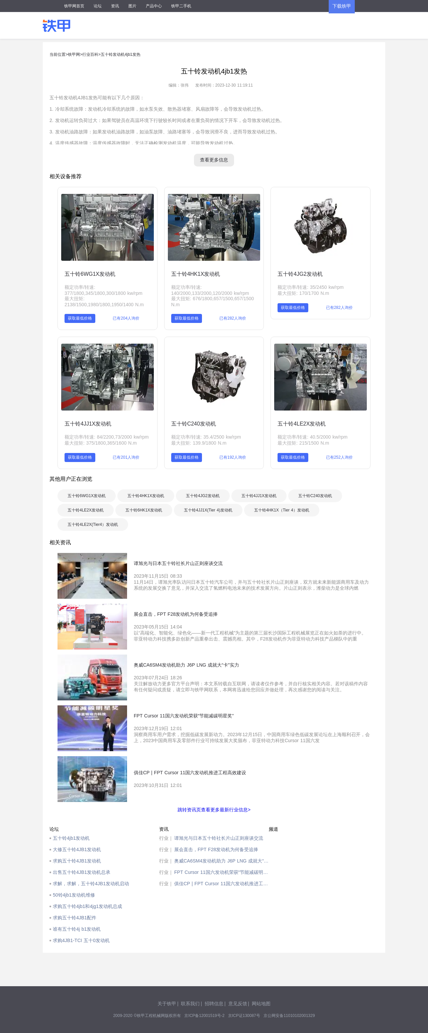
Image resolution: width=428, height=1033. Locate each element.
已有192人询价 (232, 457)
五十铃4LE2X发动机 (302, 424)
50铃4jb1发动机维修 (74, 895)
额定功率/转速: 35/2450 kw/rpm (310, 287)
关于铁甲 (166, 1003)
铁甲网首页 (74, 6)
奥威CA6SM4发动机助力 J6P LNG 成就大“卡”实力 (221, 861)
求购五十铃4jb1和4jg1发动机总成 (87, 906)
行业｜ (166, 838)
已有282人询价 (232, 318)
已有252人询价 (339, 457)
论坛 (98, 6)
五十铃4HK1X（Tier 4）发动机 (281, 510)
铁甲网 (74, 54)
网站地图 (261, 1003)
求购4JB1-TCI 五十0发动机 (81, 940)
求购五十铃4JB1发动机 (77, 861)
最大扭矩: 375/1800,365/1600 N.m (101, 443)
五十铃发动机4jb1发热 (120, 54)
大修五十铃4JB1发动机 (77, 849)
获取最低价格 (80, 318)
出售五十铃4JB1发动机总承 (81, 872)
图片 (132, 6)
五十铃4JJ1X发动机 (88, 424)
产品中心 (154, 6)
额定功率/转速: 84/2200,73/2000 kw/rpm (107, 437)
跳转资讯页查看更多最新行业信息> (214, 809)
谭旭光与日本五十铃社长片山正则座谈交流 (218, 838)
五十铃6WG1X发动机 (90, 274)
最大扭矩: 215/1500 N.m (303, 443)
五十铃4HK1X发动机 (195, 274)
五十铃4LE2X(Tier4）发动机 (93, 524)
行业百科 (90, 54)
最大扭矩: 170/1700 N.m (303, 293)
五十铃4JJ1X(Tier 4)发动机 (208, 510)
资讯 (115, 6)
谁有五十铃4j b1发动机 (77, 929)
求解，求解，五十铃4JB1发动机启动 (91, 883)
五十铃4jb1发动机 (71, 838)
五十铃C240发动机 (193, 424)
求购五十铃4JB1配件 (74, 917)
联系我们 (190, 1003)
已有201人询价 (126, 457)
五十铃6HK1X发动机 (143, 510)
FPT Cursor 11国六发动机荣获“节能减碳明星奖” (221, 872)
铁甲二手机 (181, 6)
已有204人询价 (126, 318)
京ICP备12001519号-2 (204, 1015)
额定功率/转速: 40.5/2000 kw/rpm (312, 437)
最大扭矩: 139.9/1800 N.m (198, 443)
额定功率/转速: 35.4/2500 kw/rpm (206, 437)
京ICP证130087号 (244, 1015)
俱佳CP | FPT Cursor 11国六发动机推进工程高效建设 (221, 883)
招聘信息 (214, 1003)
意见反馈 (237, 1003)
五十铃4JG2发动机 (300, 274)
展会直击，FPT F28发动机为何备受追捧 (216, 849)
